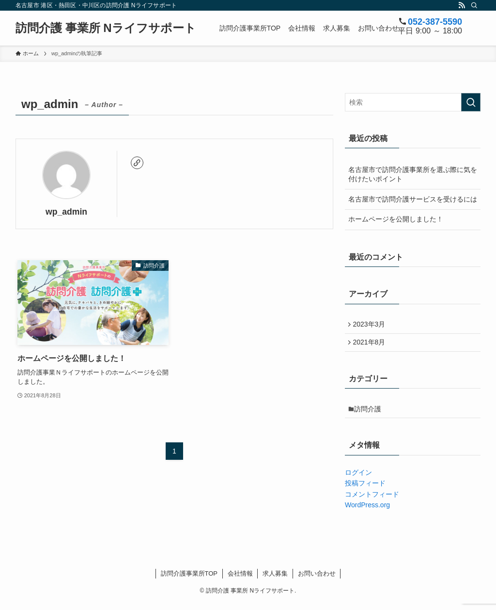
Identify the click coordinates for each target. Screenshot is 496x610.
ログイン (358, 479)
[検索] (474, 5)
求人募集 (275, 579)
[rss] (461, 5)
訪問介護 (370, 414)
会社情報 (240, 579)
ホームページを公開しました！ (395, 219)
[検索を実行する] (470, 102)
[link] (137, 162)
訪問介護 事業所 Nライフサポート (106, 28)
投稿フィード (365, 490)
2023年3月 (371, 325)
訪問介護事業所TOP (189, 579)
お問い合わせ (317, 579)
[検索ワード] (412, 102)
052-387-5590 (435, 22)
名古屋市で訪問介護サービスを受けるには (412, 199)
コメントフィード (372, 501)
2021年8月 (371, 345)
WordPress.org (367, 512)
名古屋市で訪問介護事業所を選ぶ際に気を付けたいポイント (412, 174)
